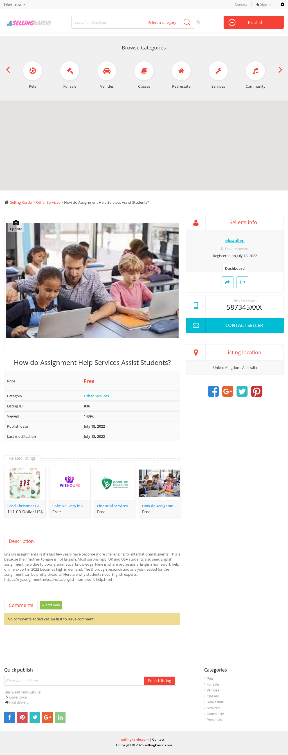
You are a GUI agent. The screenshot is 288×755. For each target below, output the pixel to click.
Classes (213, 696)
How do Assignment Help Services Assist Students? (161, 505)
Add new (51, 604)
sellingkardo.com (134, 739)
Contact (241, 4)
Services (213, 708)
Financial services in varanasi (116, 505)
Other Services (96, 395)
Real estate (215, 702)
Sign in (263, 4)
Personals (214, 720)
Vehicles (213, 690)
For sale (213, 684)
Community (215, 714)
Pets (210, 679)
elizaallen (235, 240)
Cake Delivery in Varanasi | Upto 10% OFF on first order (71, 505)
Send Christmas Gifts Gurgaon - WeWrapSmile (26, 505)
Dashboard (235, 268)
